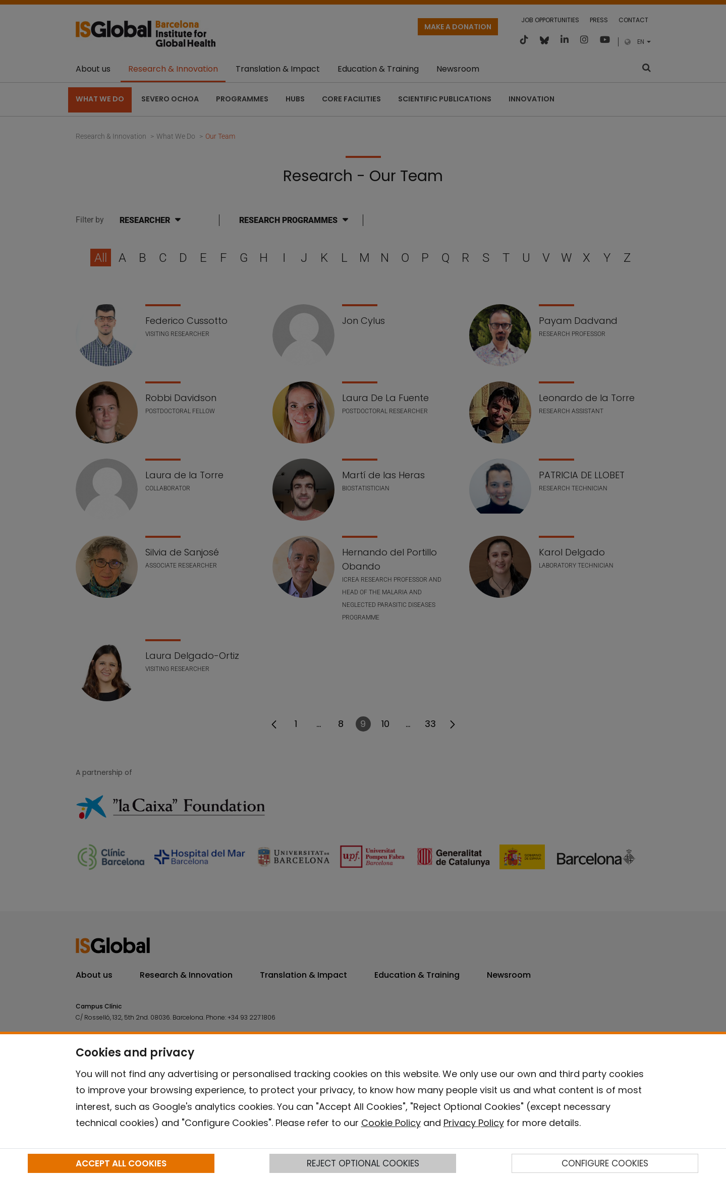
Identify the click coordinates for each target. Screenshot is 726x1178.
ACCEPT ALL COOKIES (121, 1163)
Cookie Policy (391, 1122)
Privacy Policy (473, 1122)
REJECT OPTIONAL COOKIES (363, 1163)
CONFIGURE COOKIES (605, 1163)
